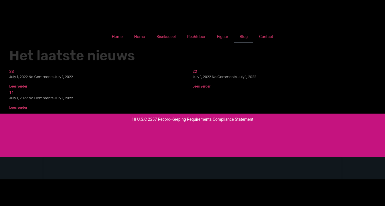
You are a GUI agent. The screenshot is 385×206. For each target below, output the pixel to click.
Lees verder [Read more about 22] (202, 86)
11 (11, 92)
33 (11, 71)
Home (117, 36)
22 (195, 71)
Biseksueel (166, 36)
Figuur (222, 36)
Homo (139, 36)
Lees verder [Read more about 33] (18, 86)
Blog (244, 36)
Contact (266, 36)
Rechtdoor (196, 36)
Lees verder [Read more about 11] (18, 108)
